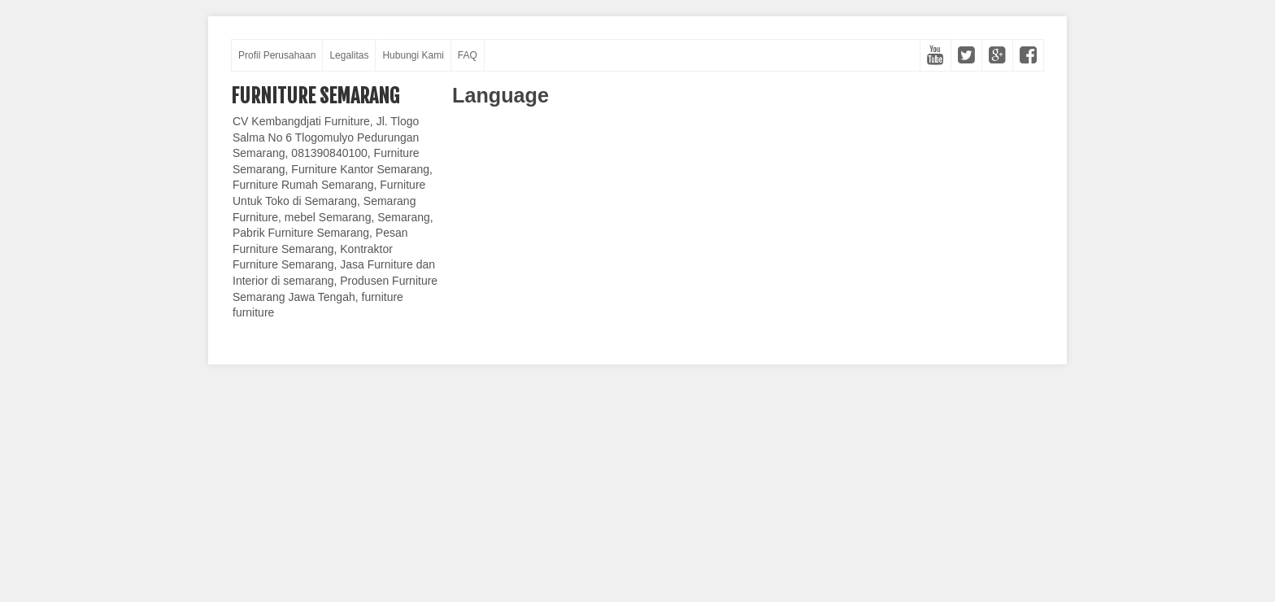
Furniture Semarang (315, 96)
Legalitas (348, 55)
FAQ (467, 55)
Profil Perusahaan (276, 55)
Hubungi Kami (412, 55)
